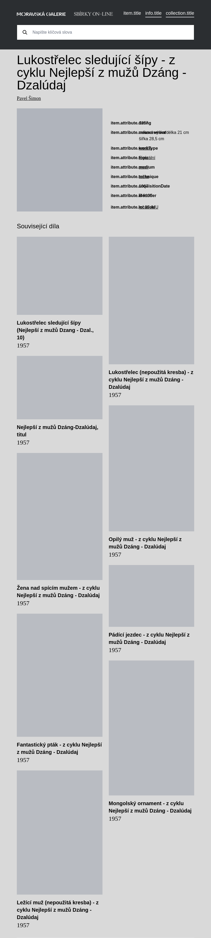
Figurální (147, 157)
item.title (132, 13)
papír (143, 167)
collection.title (180, 13)
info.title (153, 13)
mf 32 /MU (148, 207)
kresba (145, 148)
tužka (144, 176)
